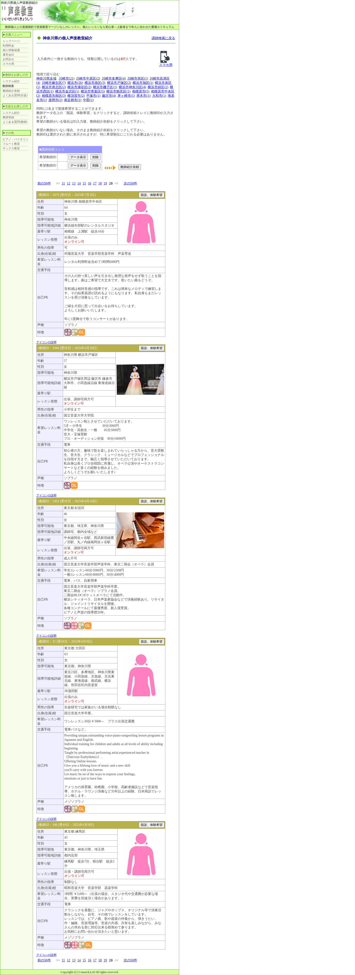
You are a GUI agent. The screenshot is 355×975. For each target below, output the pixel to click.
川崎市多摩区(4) (114, 78)
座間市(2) (55, 100)
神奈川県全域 (46, 78)
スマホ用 (8, 63)
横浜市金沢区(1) (67, 91)
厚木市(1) (143, 96)
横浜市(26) (75, 83)
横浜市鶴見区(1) (118, 91)
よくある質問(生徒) (15, 95)
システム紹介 (11, 81)
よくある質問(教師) (15, 122)
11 (63, 183)
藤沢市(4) (109, 96)
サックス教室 (11, 148)
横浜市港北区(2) (54, 87)
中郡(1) (88, 100)
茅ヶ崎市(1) (126, 96)
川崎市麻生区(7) (54, 83)
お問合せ (8, 59)
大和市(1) (159, 96)
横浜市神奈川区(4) (132, 87)
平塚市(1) (93, 96)
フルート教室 (11, 144)
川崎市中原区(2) (88, 78)
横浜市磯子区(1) (105, 87)
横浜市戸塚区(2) (119, 83)
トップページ (11, 41)
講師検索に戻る (163, 38)
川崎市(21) (66, 78)
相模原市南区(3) (54, 96)
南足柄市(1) (72, 100)
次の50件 (130, 183)
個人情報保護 (11, 50)
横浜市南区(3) (95, 83)
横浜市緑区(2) (158, 87)
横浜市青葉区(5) (93, 91)
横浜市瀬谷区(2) (79, 87)
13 (73, 183)
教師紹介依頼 (11, 90)
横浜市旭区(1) (143, 83)
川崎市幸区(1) (137, 78)
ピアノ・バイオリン (15, 139)
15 (84, 183)
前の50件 (44, 183)
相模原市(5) (140, 91)
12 (68, 183)
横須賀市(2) (76, 96)
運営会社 (8, 54)
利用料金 (8, 45)
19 (105, 183)
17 (95, 183)
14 (79, 183)
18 (100, 183)
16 (89, 183)
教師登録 (8, 117)
